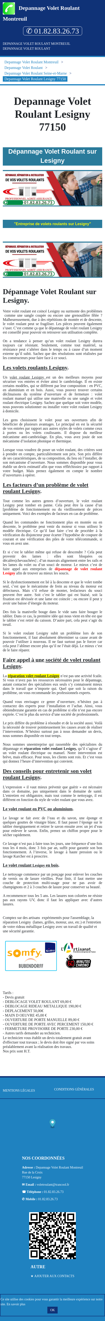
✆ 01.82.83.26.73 (52, 31)
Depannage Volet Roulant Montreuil (36, 44)
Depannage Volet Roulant (26, 48)
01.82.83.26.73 (53, 1192)
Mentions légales (19, 1090)
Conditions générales (74, 1089)
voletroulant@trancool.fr (53, 1184)
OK (52, 1310)
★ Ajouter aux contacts (52, 1276)
